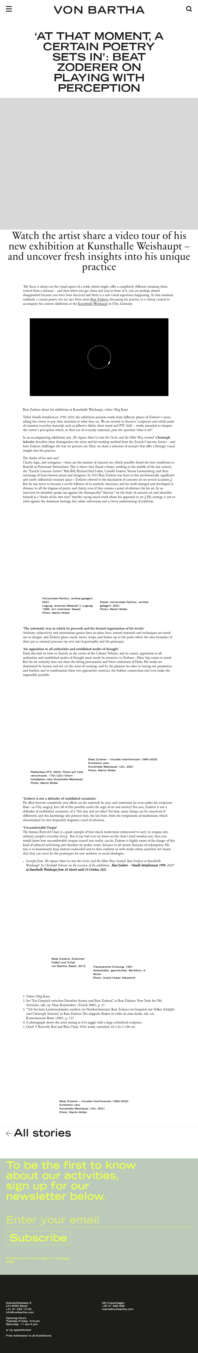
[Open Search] (189, 9)
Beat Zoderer (99, 299)
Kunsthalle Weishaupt (93, 304)
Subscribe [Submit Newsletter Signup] (38, 1238)
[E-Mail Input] (99, 1220)
